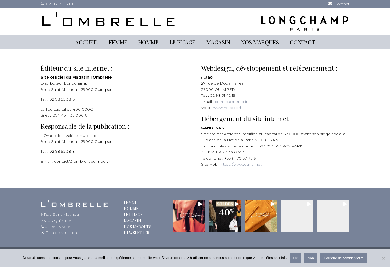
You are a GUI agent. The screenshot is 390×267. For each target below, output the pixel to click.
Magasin (132, 220)
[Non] (383, 258)
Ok (295, 258)
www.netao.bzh (228, 107)
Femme (130, 202)
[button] (189, 216)
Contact (341, 3)
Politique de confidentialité (343, 258)
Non (311, 258)
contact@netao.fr (231, 101)
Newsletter (136, 232)
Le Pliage (133, 214)
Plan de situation (60, 232)
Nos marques (137, 226)
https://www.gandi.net (241, 164)
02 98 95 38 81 (59, 3)
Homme (131, 208)
